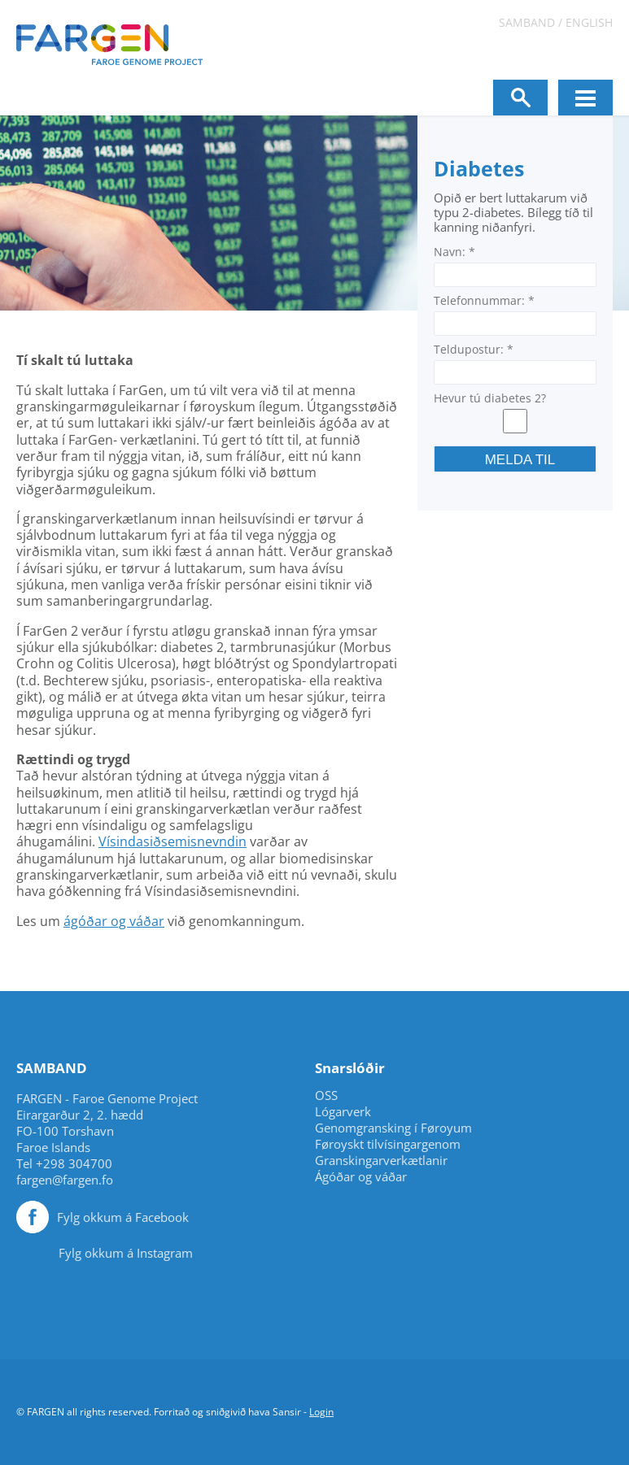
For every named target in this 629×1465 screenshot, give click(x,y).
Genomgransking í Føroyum (393, 1128)
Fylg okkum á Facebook (123, 1217)
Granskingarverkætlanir (381, 1160)
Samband (527, 22)
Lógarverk (343, 1111)
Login (321, 1412)
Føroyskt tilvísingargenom (388, 1144)
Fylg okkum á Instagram (126, 1253)
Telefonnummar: (484, 300)
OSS (326, 1095)
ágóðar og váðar (113, 921)
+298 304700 (74, 1163)
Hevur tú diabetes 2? (490, 398)
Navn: (454, 251)
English (589, 22)
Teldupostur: (473, 349)
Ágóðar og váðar (361, 1177)
